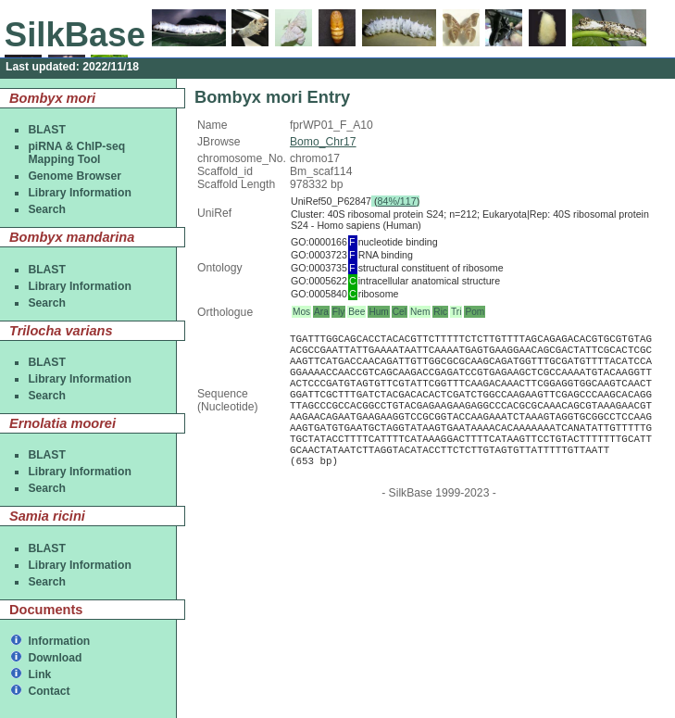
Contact (48, 691)
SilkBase (75, 35)
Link (39, 674)
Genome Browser (74, 176)
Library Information (79, 192)
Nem (420, 312)
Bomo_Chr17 (323, 141)
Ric (440, 312)
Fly (338, 312)
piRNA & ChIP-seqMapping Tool (76, 153)
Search (47, 209)
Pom (474, 312)
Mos (301, 312)
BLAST (47, 129)
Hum (378, 312)
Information (59, 641)
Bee (356, 312)
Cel (399, 312)
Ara (321, 312)
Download (54, 657)
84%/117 (397, 201)
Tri (456, 312)
